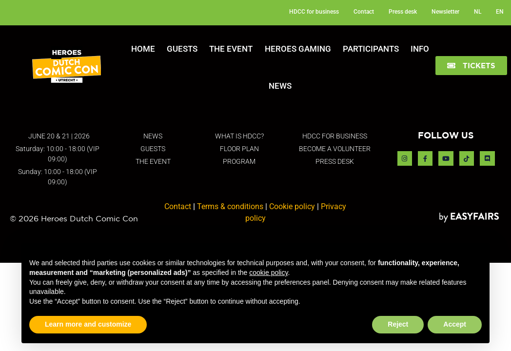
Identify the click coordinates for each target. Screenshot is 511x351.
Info (420, 49)
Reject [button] (398, 324)
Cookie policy (292, 206)
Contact (177, 206)
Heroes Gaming (298, 49)
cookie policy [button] (268, 272)
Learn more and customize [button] (88, 324)
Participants (371, 49)
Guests (182, 49)
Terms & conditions (230, 206)
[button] (471, 65)
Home (143, 49)
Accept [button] (454, 324)
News (280, 86)
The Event (231, 49)
